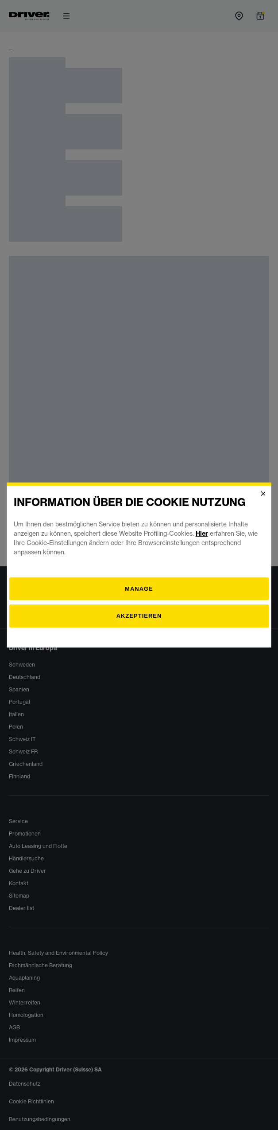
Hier (202, 534)
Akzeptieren (139, 615)
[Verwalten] (139, 588)
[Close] (263, 493)
